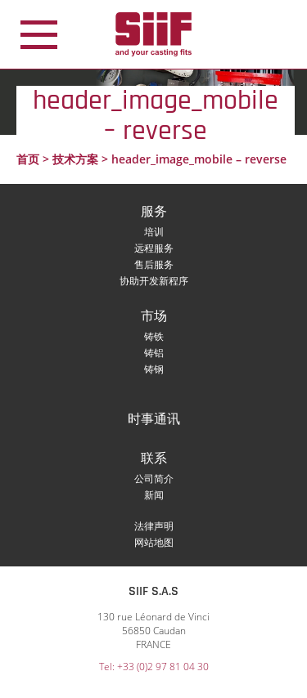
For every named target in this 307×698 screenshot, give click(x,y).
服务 (154, 212)
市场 (154, 316)
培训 (154, 232)
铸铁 (154, 336)
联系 (154, 459)
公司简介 (154, 478)
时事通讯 (154, 419)
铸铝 (154, 353)
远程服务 (154, 248)
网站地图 (154, 542)
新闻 (154, 495)
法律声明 (154, 526)
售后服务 (154, 264)
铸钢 (154, 369)
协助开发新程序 (154, 281)
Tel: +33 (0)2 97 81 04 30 (154, 666)
